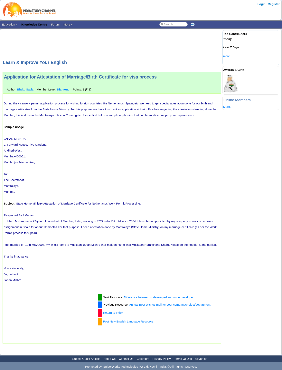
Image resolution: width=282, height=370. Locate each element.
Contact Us (126, 358)
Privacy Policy (162, 358)
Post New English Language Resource (128, 321)
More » (68, 24)
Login (262, 4)
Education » (9, 24)
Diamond (63, 89)
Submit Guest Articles (86, 358)
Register (274, 4)
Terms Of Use (183, 358)
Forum (55, 24)
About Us (109, 358)
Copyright (143, 358)
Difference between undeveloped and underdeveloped (159, 297)
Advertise (201, 358)
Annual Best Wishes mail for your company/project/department (169, 304)
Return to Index (113, 312)
